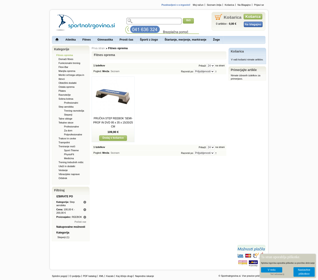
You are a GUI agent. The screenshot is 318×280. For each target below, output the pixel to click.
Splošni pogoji (59, 276)
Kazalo (110, 276)
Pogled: (97, 71)
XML (101, 276)
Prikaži (202, 65)
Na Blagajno (244, 5)
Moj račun (198, 5)
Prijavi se (259, 5)
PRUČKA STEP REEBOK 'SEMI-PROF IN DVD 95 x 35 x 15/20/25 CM (113, 122)
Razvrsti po (187, 71)
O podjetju (75, 276)
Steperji (61, 237)
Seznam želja (214, 5)
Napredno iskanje (144, 276)
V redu (271, 269)
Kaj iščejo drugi (124, 276)
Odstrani (84, 202)
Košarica (229, 5)
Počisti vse (80, 221)
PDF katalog (90, 276)
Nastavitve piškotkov (304, 272)
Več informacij (277, 274)
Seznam (115, 71)
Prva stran (98, 48)
